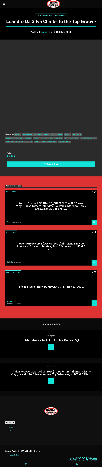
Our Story (12, 427)
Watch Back (48, 16)
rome (37, 142)
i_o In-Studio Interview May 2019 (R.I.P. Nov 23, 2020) (51, 287)
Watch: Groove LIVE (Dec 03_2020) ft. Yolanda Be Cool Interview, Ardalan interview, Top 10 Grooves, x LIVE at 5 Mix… (51, 246)
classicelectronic (47, 134)
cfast (17, 134)
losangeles (11, 142)
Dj (74, 134)
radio (29, 142)
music (22, 142)
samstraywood (49, 142)
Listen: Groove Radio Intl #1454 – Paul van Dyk (51, 340)
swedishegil (64, 142)
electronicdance (14, 138)
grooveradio (56, 138)
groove (46, 32)
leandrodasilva (88, 138)
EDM (79, 134)
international (71, 138)
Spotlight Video (13, 273)
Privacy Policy (13, 455)
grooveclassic (41, 138)
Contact (11, 430)
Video (38, 16)
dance (67, 134)
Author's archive (51, 164)
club (60, 134)
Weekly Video (60, 16)
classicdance (29, 134)
